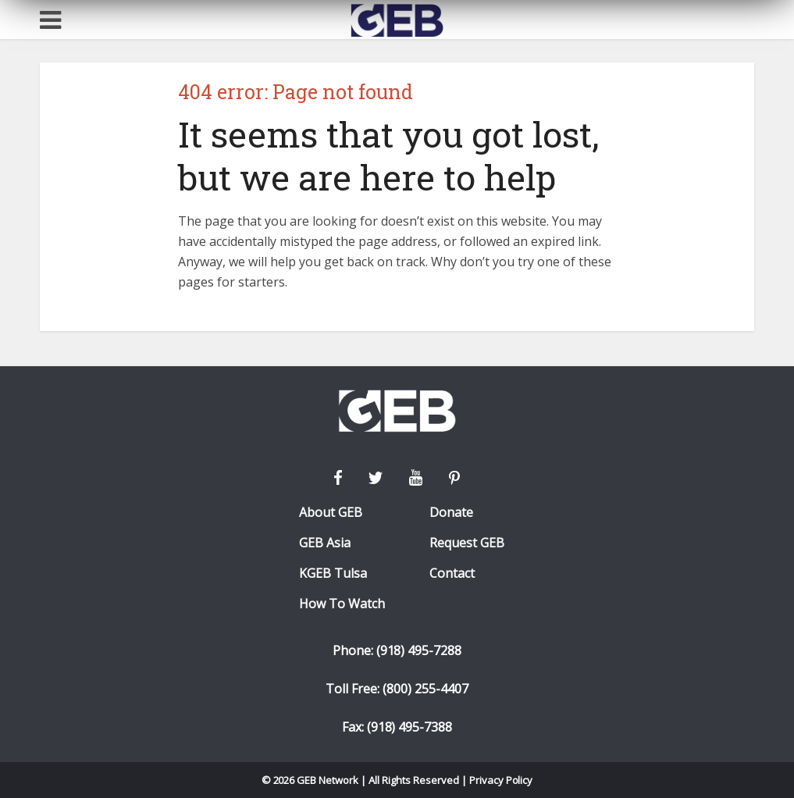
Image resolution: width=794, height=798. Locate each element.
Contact (452, 573)
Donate (451, 512)
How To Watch (342, 604)
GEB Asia (325, 543)
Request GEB (466, 543)
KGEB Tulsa (333, 573)
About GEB (330, 512)
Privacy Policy (501, 780)
